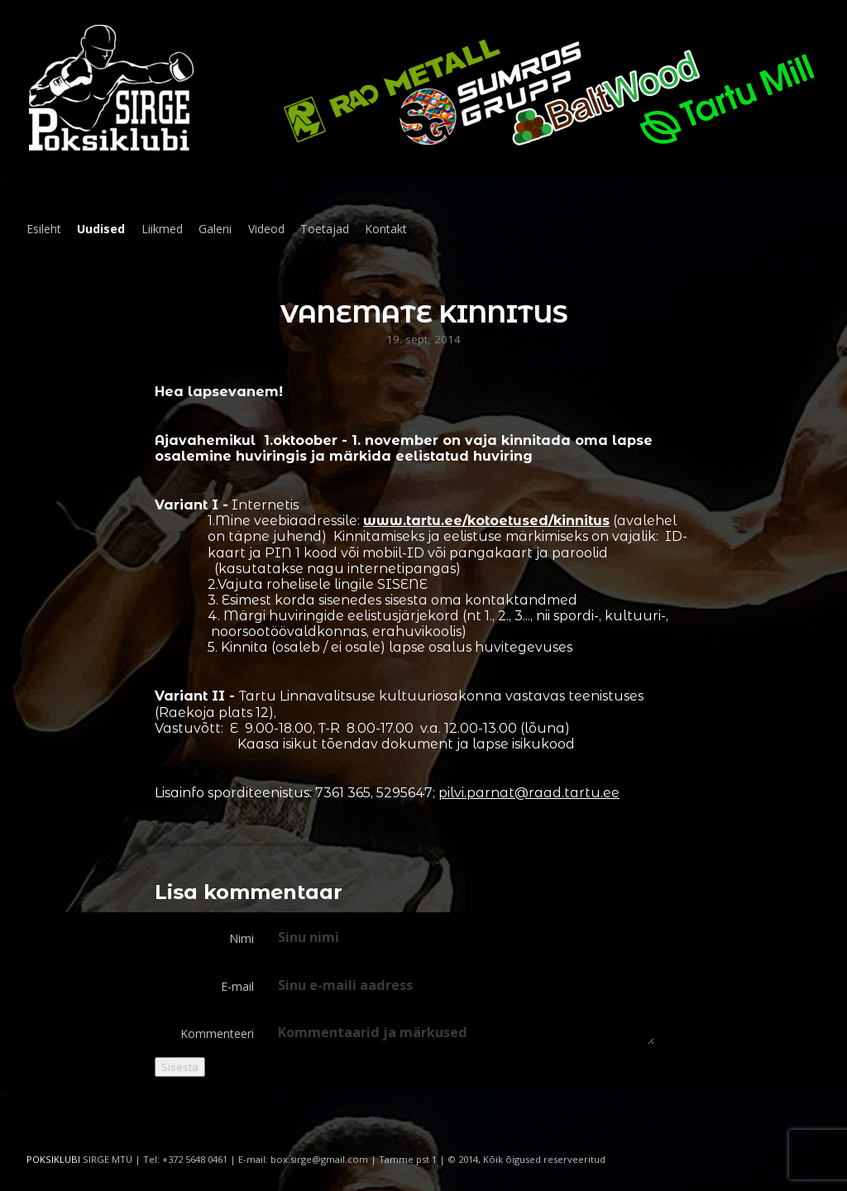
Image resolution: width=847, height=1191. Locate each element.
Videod (266, 229)
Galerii (215, 229)
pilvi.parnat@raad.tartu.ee (529, 793)
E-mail (237, 986)
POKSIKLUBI (53, 1159)
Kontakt (386, 229)
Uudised (101, 229)
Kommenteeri (217, 1033)
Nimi (241, 938)
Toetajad (324, 229)
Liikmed (162, 229)
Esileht (43, 229)
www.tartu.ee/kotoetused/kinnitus (486, 521)
